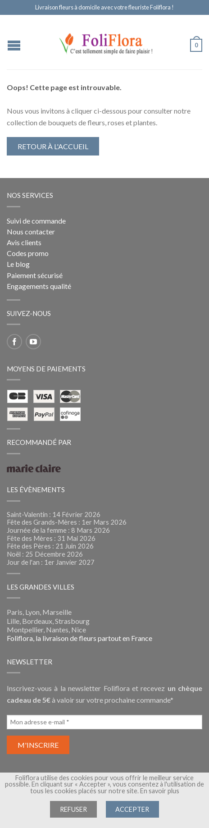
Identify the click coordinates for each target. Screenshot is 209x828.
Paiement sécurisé (35, 275)
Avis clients (24, 242)
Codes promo (28, 253)
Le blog (18, 264)
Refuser (73, 809)
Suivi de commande (36, 220)
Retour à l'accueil (53, 146)
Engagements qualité (39, 286)
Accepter (132, 809)
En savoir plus (159, 791)
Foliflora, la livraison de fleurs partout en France (79, 638)
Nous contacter (31, 231)
